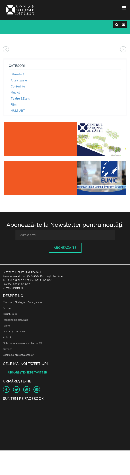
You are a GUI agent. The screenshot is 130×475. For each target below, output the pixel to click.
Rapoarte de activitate (15, 319)
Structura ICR (10, 314)
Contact (7, 349)
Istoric (6, 325)
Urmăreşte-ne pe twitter (27, 372)
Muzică (15, 92)
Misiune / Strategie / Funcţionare (22, 302)
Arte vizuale (19, 80)
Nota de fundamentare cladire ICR (22, 343)
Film (13, 104)
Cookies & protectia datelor (18, 354)
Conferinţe (18, 86)
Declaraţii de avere (14, 331)
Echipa (7, 308)
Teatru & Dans (20, 98)
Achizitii (7, 337)
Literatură (17, 74)
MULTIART (18, 110)
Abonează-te (65, 248)
